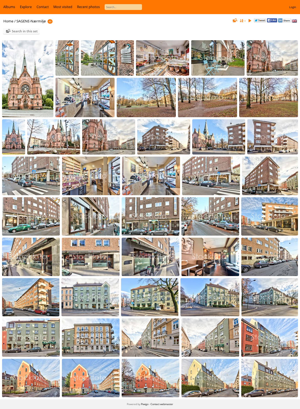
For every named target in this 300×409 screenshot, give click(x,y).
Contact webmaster (162, 404)
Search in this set (25, 31)
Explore (26, 7)
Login (292, 7)
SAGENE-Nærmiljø (31, 21)
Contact (43, 7)
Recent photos (88, 7)
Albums (9, 7)
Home (8, 21)
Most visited (62, 7)
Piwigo (144, 404)
